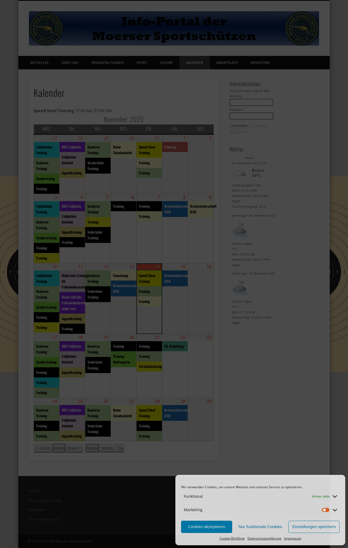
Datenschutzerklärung (264, 538)
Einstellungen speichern (314, 526)
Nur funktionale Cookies (260, 526)
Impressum (292, 538)
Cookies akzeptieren (206, 526)
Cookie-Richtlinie (232, 538)
